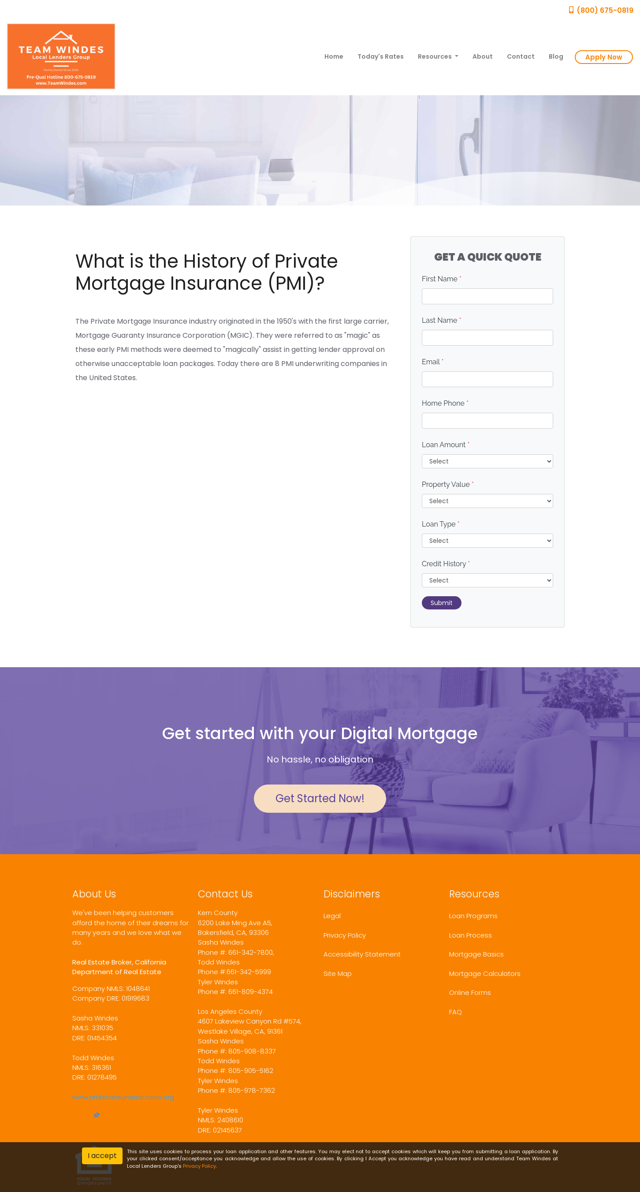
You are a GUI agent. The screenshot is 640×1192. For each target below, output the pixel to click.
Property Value (448, 484)
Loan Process (470, 935)
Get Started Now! (320, 798)
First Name (441, 279)
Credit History (446, 564)
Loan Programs (473, 915)
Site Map (338, 973)
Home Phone (445, 403)
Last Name (441, 320)
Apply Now (603, 57)
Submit (442, 602)
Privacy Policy (345, 935)
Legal (332, 915)
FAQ (455, 1011)
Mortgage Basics (476, 954)
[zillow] (96, 1116)
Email (433, 362)
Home (333, 56)
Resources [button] (435, 56)
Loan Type (441, 524)
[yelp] (85, 1116)
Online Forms (470, 992)
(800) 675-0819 (600, 10)
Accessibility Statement (362, 954)
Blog (556, 56)
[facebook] (76, 1116)
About (483, 56)
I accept (102, 1156)
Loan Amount (446, 445)
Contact (521, 56)
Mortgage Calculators (485, 973)
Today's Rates (380, 56)
